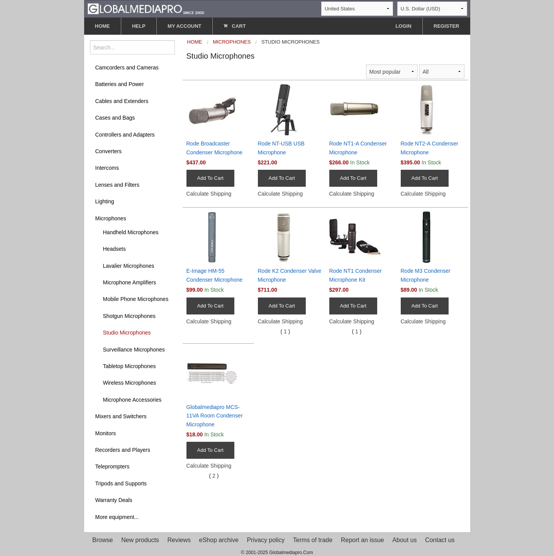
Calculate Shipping (209, 194)
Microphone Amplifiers (129, 282)
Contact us (439, 540)
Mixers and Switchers (121, 416)
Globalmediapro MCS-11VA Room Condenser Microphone (214, 416)
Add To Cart (210, 178)
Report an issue (362, 540)
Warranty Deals (113, 500)
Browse (102, 540)
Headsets (114, 249)
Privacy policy (266, 540)
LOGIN (403, 26)
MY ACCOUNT (184, 26)
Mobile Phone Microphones (136, 299)
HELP (139, 26)
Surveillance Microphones (134, 349)
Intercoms (107, 168)
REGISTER (446, 26)
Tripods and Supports (121, 483)
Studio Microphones (127, 333)
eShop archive (219, 540)
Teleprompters (112, 466)
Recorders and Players (122, 450)
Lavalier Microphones (128, 266)
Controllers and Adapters (125, 135)
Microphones (110, 218)
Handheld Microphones (131, 232)
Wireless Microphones (129, 383)
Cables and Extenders (122, 101)
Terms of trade (312, 540)
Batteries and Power (119, 84)
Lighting (104, 201)
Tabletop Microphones (129, 366)
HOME (102, 26)
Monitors (105, 433)
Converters (108, 151)
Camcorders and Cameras (127, 67)
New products (140, 540)
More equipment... (117, 517)
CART (235, 26)
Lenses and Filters (117, 185)
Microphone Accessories (132, 400)
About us (404, 540)
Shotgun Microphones (129, 316)
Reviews (178, 540)
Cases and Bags (115, 118)
